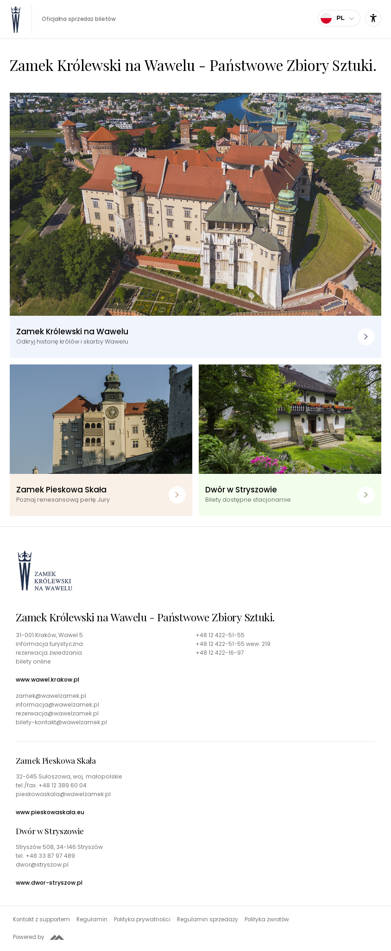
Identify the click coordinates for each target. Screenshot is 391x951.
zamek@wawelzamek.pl (51, 696)
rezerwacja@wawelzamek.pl (57, 713)
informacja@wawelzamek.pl (57, 705)
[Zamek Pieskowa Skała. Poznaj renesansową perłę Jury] (101, 440)
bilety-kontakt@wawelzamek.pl (61, 722)
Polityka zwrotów (267, 919)
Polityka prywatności (142, 919)
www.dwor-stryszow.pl (49, 883)
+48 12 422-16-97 (220, 653)
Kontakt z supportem (41, 919)
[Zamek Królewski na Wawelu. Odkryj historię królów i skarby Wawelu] (195, 225)
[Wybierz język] (339, 18)
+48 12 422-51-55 (220, 635)
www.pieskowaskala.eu (50, 812)
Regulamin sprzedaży (207, 919)
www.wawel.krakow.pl (47, 680)
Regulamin (91, 919)
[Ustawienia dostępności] (373, 18)
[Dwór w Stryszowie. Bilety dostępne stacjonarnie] (290, 440)
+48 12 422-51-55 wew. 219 (233, 644)
